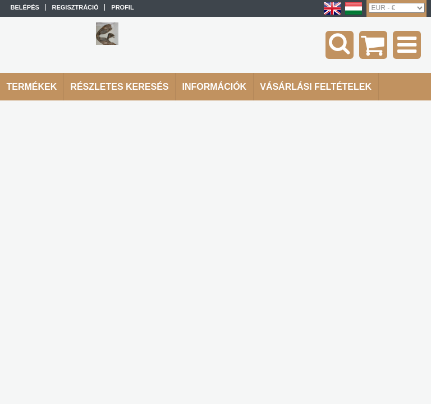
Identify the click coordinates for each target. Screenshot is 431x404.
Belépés (25, 7)
